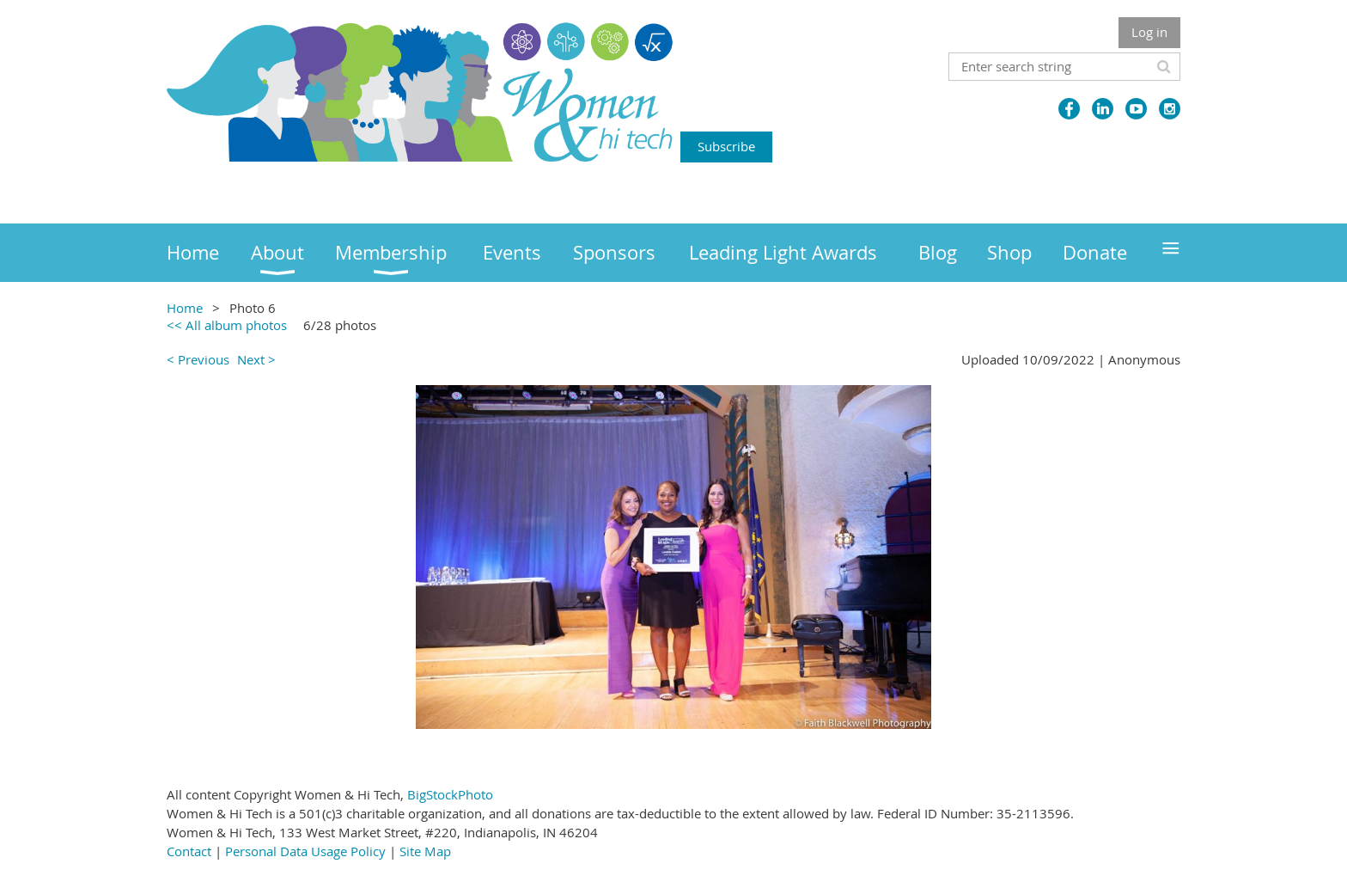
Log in (1149, 31)
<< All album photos (227, 325)
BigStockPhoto (450, 794)
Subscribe (726, 146)
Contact (189, 851)
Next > (256, 359)
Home (185, 307)
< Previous (198, 359)
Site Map (425, 851)
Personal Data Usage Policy (305, 851)
